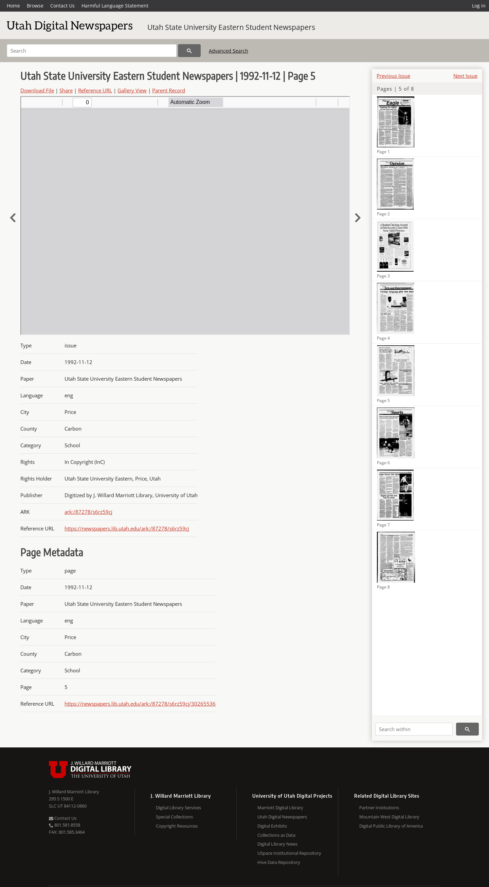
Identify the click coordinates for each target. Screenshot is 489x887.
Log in (479, 5)
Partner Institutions (379, 807)
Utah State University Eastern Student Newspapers (231, 27)
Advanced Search (228, 51)
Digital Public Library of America (391, 826)
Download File (37, 90)
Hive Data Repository (278, 862)
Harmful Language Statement (115, 5)
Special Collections (174, 817)
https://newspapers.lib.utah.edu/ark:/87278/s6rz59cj (127, 528)
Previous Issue (393, 75)
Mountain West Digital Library (389, 817)
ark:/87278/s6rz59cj (88, 511)
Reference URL (95, 90)
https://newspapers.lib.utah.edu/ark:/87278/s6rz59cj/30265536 (140, 703)
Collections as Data (276, 835)
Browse (35, 5)
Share (66, 90)
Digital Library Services (178, 807)
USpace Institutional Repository (289, 853)
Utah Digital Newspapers (282, 817)
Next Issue (465, 75)
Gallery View (132, 90)
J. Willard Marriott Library (74, 792)
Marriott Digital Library (280, 807)
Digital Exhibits (272, 826)
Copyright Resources (177, 826)
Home (13, 5)
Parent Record (168, 90)
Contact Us (62, 5)
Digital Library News (277, 844)
